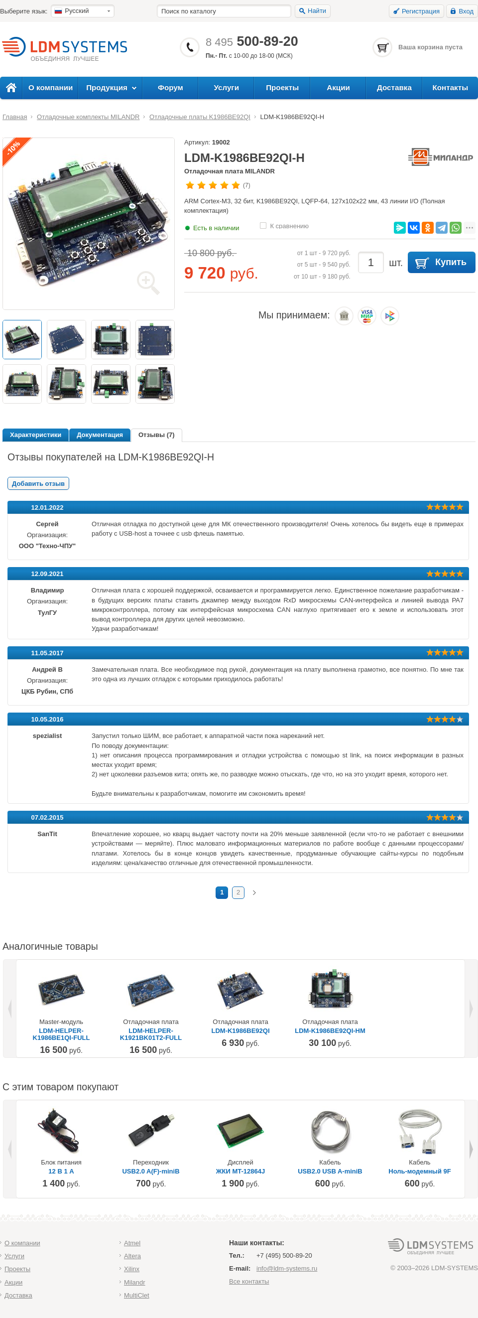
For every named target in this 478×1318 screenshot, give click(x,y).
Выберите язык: (23, 11)
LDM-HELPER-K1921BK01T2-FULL (151, 1034)
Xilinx (131, 1269)
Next (470, 1008)
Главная (14, 117)
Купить (451, 262)
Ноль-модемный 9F (419, 1171)
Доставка (394, 87)
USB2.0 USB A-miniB (330, 1171)
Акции (338, 87)
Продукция (106, 87)
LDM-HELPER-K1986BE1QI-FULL (61, 1034)
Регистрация (421, 11)
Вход (466, 11)
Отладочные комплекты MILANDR (88, 117)
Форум (170, 87)
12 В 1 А (61, 1171)
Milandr (134, 1282)
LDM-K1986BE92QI (240, 1030)
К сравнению (289, 225)
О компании (50, 87)
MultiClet (136, 1295)
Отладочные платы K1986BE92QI (199, 117)
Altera (132, 1256)
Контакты (450, 87)
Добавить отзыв (38, 483)
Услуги (226, 87)
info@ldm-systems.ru (286, 1268)
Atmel (132, 1243)
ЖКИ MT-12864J (240, 1171)
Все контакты (249, 1281)
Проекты (282, 87)
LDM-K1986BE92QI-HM (330, 1030)
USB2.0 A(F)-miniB (150, 1171)
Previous (10, 1008)
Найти (317, 10)
